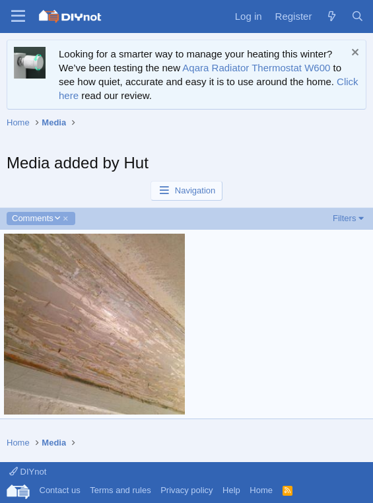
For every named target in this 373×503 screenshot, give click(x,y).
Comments (35, 218)
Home (261, 490)
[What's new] (331, 16)
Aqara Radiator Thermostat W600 (256, 67)
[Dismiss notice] (353, 54)
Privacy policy (186, 490)
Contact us (60, 490)
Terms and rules (120, 490)
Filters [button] (344, 218)
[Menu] (18, 16)
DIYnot (27, 472)
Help (231, 490)
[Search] (357, 16)
